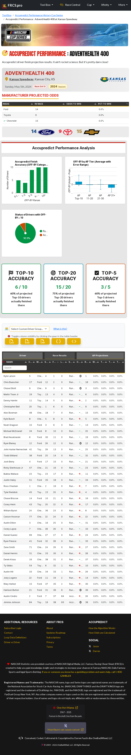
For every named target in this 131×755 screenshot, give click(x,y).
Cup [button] (89, 4)
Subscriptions (53, 637)
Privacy (50, 642)
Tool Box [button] (45, 4)
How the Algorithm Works (102, 628)
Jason (94, 646)
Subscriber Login (12, 628)
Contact (8, 632)
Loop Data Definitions (15, 637)
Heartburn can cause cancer (65, 729)
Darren (94, 651)
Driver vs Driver (12, 642)
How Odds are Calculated (102, 632)
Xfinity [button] (105, 4)
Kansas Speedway (21, 79)
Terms (49, 646)
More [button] (122, 4)
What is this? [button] (60, 328)
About (49, 628)
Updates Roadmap (56, 632)
